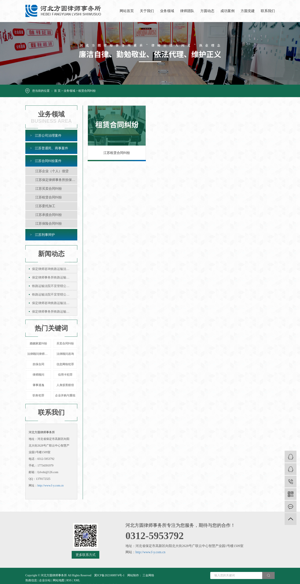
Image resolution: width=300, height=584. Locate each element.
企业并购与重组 (65, 395)
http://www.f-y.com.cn (50, 485)
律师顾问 (38, 374)
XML (77, 580)
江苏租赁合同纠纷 (48, 197)
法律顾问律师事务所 (39, 353)
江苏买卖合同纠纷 (48, 188)
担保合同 (38, 364)
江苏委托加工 (45, 206)
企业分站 (45, 580)
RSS (68, 580)
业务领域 (167, 11)
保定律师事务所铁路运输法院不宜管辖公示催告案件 (54, 277)
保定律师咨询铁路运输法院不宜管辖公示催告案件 (54, 269)
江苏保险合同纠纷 (48, 223)
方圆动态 (207, 11)
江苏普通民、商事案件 (51, 148)
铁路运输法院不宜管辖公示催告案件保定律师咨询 (54, 294)
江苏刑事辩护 (45, 234)
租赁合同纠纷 (87, 90)
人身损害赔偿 (65, 385)
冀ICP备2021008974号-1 (109, 575)
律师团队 (187, 11)
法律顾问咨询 (65, 353)
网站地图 (58, 580)
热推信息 (31, 580)
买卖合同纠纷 (65, 343)
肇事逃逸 (38, 385)
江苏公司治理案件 (48, 135)
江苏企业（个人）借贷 (52, 171)
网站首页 (127, 11)
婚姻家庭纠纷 (38, 343)
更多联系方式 (86, 555)
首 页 (57, 90)
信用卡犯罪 (65, 374)
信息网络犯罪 (65, 364)
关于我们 (147, 11)
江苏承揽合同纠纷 (48, 215)
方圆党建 (248, 11)
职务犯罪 (38, 395)
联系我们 (268, 11)
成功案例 (227, 11)
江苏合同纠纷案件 (48, 161)
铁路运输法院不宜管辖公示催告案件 (54, 286)
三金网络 (148, 575)
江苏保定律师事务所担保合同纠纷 (56, 180)
